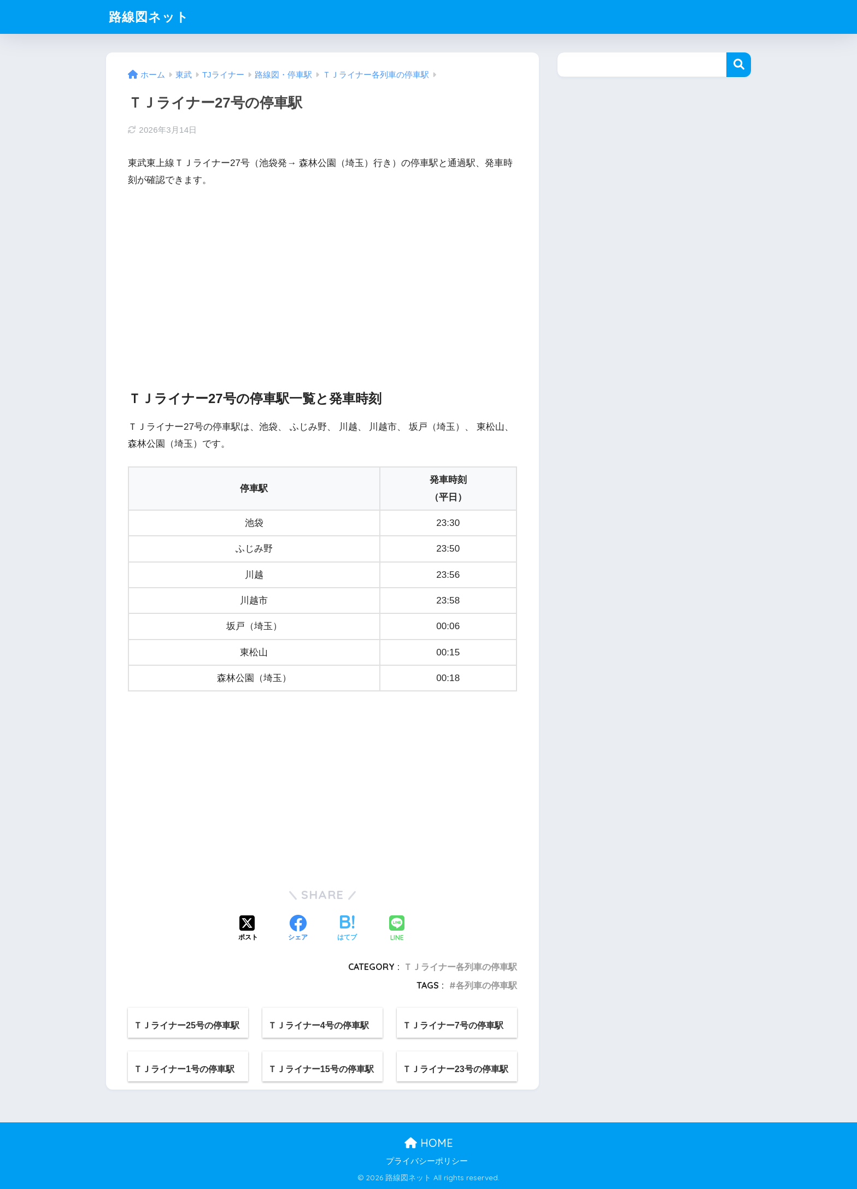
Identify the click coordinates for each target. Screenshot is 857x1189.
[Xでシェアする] (248, 929)
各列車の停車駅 (486, 985)
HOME (428, 1143)
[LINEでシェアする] (396, 929)
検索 (738, 64)
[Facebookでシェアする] (298, 929)
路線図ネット (149, 17)
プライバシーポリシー (427, 1161)
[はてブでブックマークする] (347, 929)
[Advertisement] (322, 279)
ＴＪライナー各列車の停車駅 (460, 966)
